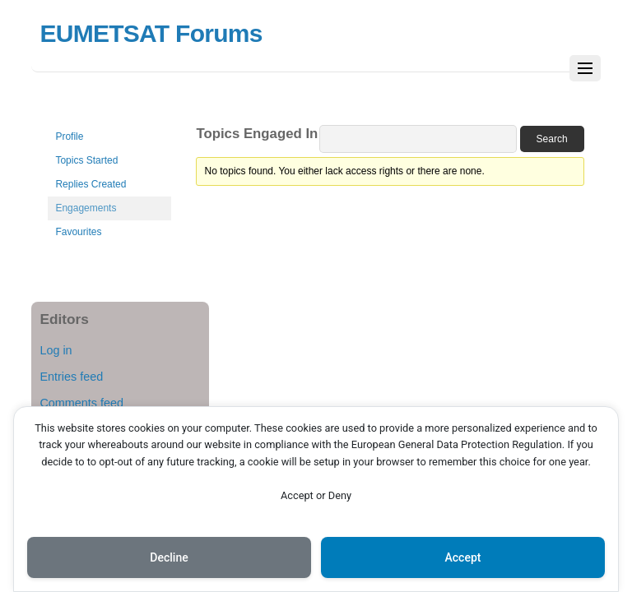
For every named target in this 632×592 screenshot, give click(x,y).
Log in (56, 350)
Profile (69, 136)
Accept (463, 557)
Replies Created (90, 184)
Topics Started (86, 160)
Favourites (78, 232)
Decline (169, 557)
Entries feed (71, 376)
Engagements (85, 208)
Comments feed (81, 402)
